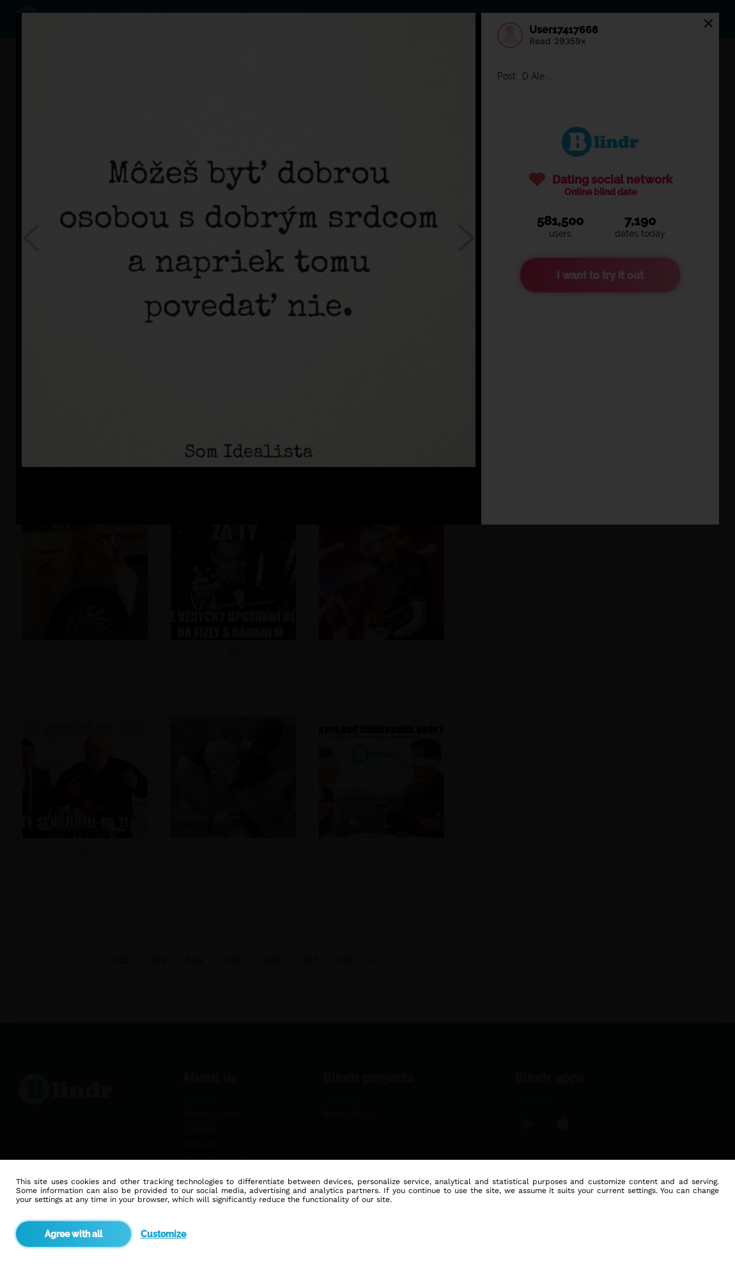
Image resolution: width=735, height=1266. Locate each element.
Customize (163, 1234)
